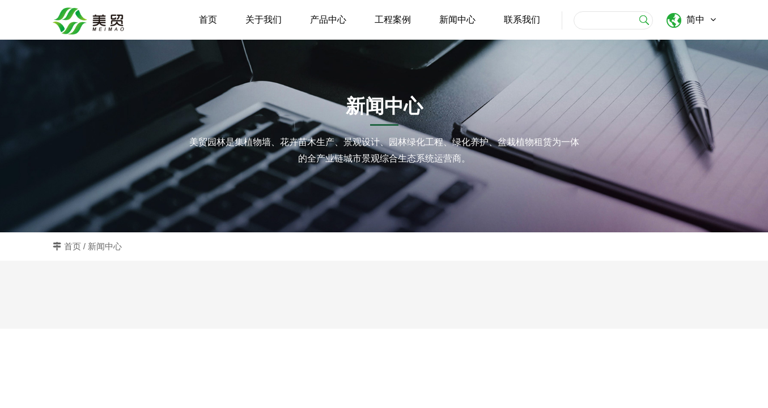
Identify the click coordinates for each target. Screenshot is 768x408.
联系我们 (522, 19)
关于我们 (263, 19)
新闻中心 (457, 19)
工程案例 (393, 19)
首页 (208, 19)
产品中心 (328, 19)
